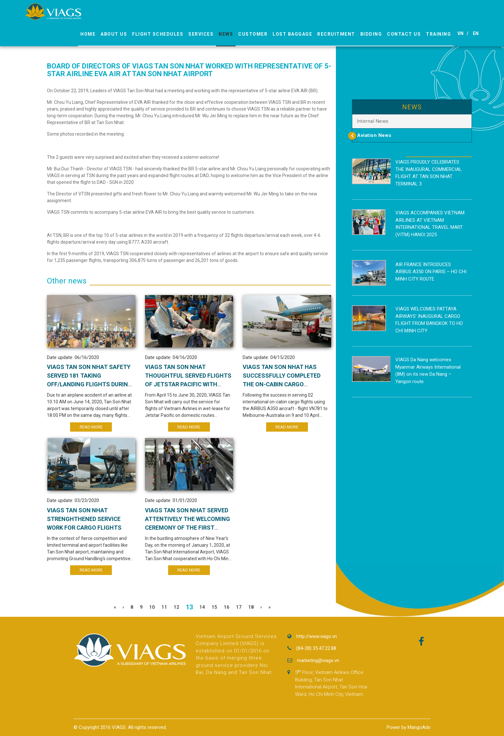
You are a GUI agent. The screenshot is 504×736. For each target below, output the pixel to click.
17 (239, 607)
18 (251, 607)
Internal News (373, 121)
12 (176, 607)
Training (438, 34)
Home (87, 34)
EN (476, 33)
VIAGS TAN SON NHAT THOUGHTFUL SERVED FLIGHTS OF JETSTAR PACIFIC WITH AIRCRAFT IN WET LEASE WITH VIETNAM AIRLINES (188, 384)
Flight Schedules (157, 34)
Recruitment (336, 34)
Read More (91, 427)
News (226, 34)
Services (200, 34)
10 (152, 607)
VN (460, 33)
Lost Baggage (292, 34)
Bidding (371, 34)
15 (214, 607)
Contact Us (404, 34)
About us (114, 34)
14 (202, 607)
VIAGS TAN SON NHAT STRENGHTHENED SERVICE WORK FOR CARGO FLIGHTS (84, 519)
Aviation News (374, 135)
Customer (252, 34)
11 (164, 607)
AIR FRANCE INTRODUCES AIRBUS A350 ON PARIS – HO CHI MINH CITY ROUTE (430, 272)
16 (227, 607)
